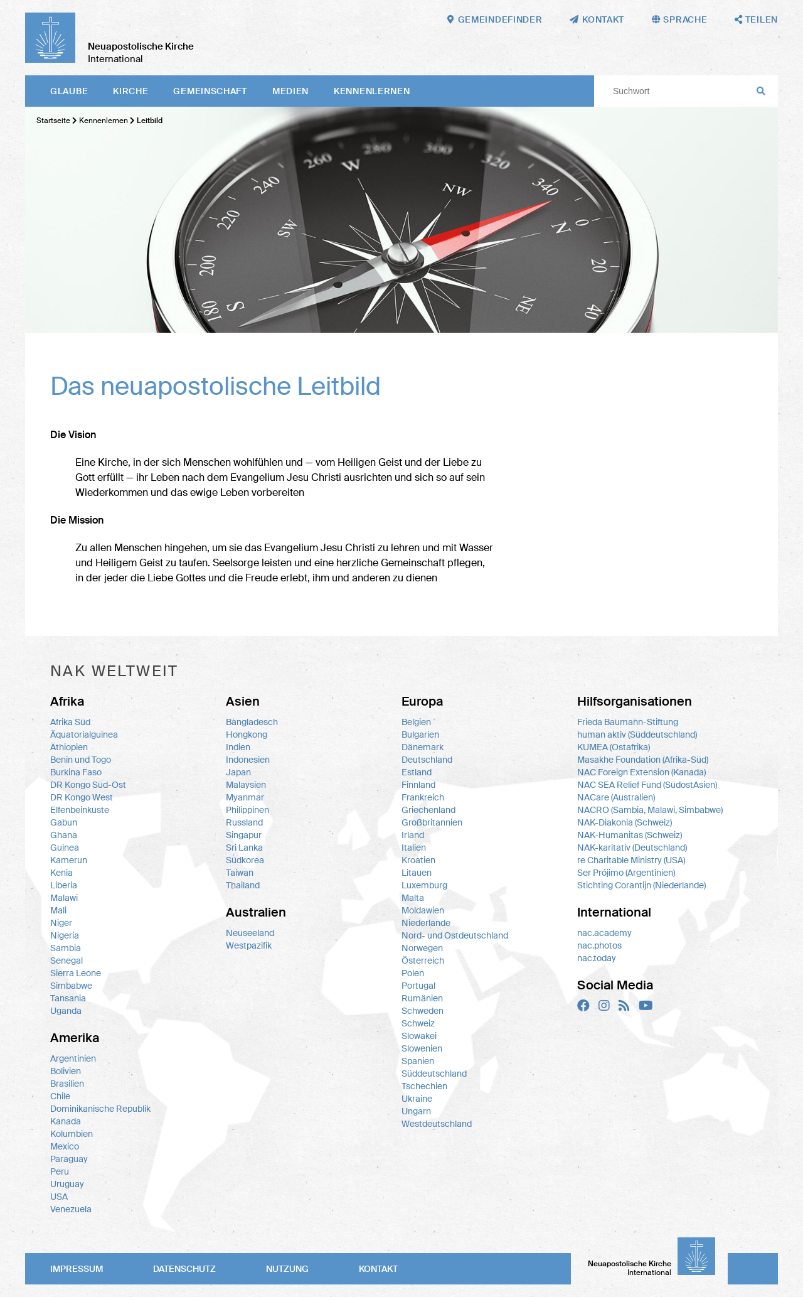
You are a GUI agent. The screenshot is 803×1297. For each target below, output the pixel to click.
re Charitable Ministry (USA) (631, 860)
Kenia (61, 872)
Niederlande (426, 922)
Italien (414, 847)
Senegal (66, 960)
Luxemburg (424, 885)
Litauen (417, 872)
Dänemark (423, 747)
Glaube (69, 91)
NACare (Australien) (616, 797)
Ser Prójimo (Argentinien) (626, 872)
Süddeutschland (434, 1073)
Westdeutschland (437, 1123)
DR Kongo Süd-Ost (88, 784)
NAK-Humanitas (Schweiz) (629, 835)
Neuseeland (250, 933)
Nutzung (287, 1268)
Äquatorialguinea (84, 734)
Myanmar (245, 797)
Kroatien (418, 860)
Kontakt (378, 1268)
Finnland (418, 784)
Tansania (68, 998)
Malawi (64, 897)
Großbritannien (432, 822)
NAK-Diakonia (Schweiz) (624, 822)
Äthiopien (69, 747)
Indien (238, 747)
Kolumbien (71, 1133)
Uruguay (67, 1184)
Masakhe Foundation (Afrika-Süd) (642, 759)
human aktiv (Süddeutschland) (637, 734)
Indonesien (248, 759)
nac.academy (604, 933)
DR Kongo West (81, 797)
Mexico (64, 1146)
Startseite (53, 121)
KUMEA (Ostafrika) (613, 747)
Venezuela (71, 1209)
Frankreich (423, 797)
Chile (60, 1096)
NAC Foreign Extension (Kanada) (641, 772)
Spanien (418, 1061)
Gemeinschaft (210, 91)
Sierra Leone (75, 973)
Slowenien (422, 1048)
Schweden (423, 1010)
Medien (290, 91)
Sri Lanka (244, 847)
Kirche (130, 91)
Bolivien (65, 1071)
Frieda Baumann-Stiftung (627, 722)
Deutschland (427, 759)
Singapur (244, 835)
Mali (58, 910)
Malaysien (246, 784)
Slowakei (419, 1035)
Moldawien (423, 910)
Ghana (63, 835)
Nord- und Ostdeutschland (455, 935)
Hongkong (246, 734)
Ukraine (417, 1098)
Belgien (416, 722)
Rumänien (422, 998)
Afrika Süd (70, 722)
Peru (59, 1171)
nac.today (596, 958)
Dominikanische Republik (100, 1108)
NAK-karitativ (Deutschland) (632, 847)
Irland (413, 835)
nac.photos (599, 945)
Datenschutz (184, 1268)
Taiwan (239, 872)
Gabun (63, 822)
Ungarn (416, 1111)
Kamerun (68, 860)
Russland (244, 822)
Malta (413, 897)
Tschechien (424, 1086)
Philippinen (247, 809)
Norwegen (422, 948)
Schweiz (418, 1023)
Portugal (418, 985)
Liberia (63, 885)
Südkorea (245, 860)
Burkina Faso (76, 772)
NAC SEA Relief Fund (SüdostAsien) (647, 784)
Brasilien (67, 1083)
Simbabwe (71, 985)
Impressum (76, 1268)
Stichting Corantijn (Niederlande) (641, 885)
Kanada (65, 1121)
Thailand (243, 885)
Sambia (65, 948)
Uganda (66, 1010)
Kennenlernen (372, 91)
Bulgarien (420, 734)
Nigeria (64, 935)
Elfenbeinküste (79, 809)
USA (59, 1196)
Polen (413, 973)
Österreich (423, 960)
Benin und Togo (80, 759)
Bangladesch (252, 722)
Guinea (64, 847)
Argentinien (73, 1058)
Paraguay (69, 1159)
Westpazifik (249, 945)
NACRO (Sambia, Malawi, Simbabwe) (650, 809)
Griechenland (428, 809)
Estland (417, 772)
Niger (61, 922)
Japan (238, 772)
